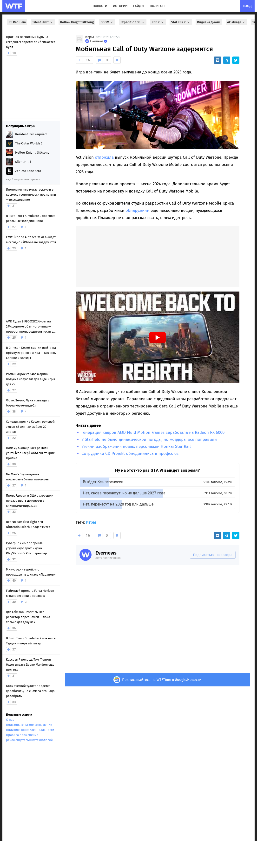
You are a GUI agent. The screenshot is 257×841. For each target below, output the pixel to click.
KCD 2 (158, 22)
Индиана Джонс (208, 22)
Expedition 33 (132, 22)
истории (120, 6)
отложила (104, 157)
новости (100, 6)
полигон (157, 6)
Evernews (106, 553)
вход (247, 6)
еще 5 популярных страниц (23, 179)
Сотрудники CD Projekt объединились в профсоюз (130, 453)
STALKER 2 (180, 22)
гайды (138, 6)
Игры (89, 37)
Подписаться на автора (212, 555)
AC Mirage (236, 22)
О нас (10, 719)
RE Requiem (17, 22)
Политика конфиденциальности (30, 730)
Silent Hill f (43, 22)
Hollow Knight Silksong (77, 22)
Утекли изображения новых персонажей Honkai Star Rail (136, 446)
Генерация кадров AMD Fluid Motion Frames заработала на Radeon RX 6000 (152, 432)
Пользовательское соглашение (29, 725)
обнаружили (137, 210)
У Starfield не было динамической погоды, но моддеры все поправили (149, 439)
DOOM (107, 22)
